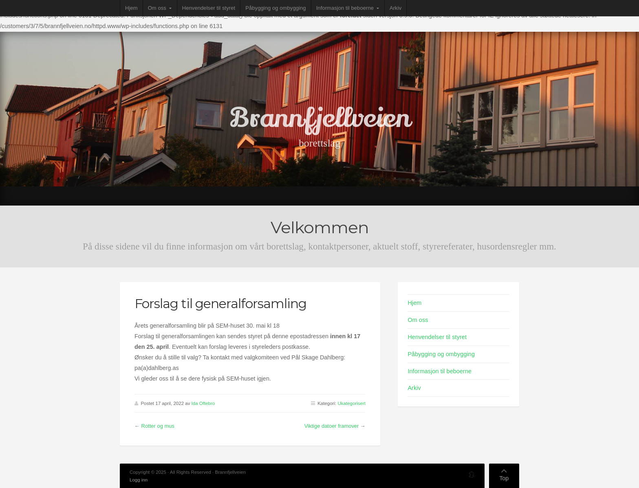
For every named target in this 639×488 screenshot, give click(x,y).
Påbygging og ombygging (275, 8)
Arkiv (395, 8)
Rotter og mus (157, 426)
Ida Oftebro (203, 403)
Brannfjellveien (319, 118)
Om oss (157, 8)
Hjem (131, 8)
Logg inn (139, 479)
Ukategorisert (351, 403)
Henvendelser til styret (208, 8)
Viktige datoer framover (331, 426)
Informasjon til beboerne (345, 8)
